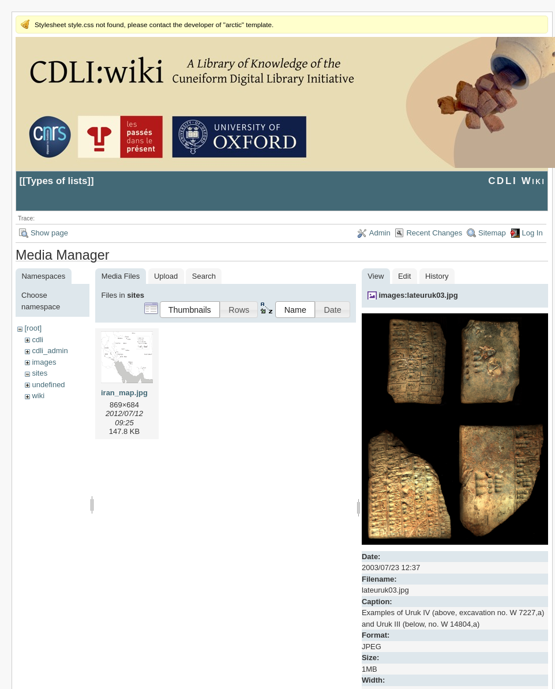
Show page (49, 233)
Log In (532, 233)
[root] (33, 328)
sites (39, 373)
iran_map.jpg (124, 392)
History (436, 276)
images (44, 362)
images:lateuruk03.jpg (417, 295)
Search (204, 276)
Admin (380, 233)
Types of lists (57, 180)
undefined (48, 384)
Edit (404, 276)
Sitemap (492, 233)
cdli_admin (50, 350)
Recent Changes (434, 233)
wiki (38, 395)
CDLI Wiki (516, 180)
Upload (166, 276)
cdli (37, 339)
